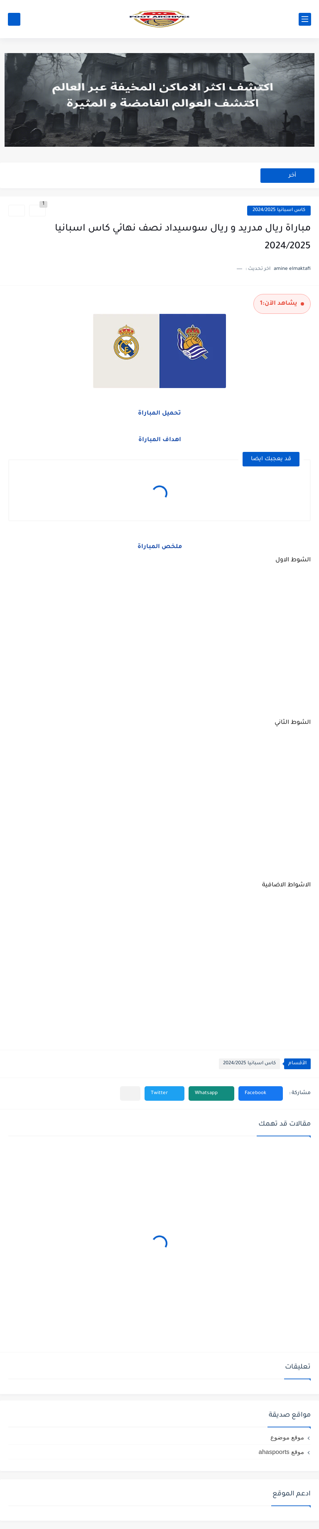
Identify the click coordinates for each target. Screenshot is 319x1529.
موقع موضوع (287, 1437)
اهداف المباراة (159, 440)
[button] (260, 1093)
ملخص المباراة (159, 547)
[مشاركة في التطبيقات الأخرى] (130, 1093)
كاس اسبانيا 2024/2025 (279, 210)
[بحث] (14, 19)
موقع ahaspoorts (281, 1451)
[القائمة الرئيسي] (305, 19)
